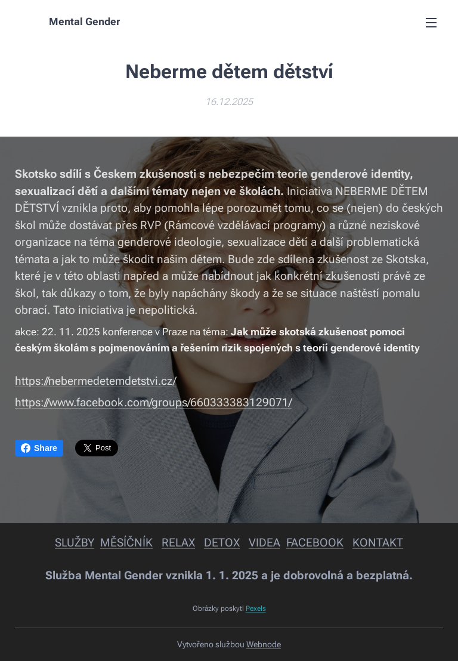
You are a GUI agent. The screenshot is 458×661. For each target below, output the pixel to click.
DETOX (222, 542)
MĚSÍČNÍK (126, 542)
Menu (431, 22)
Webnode (263, 644)
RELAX (178, 542)
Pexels (256, 608)
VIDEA (264, 542)
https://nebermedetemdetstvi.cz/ (95, 381)
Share (39, 448)
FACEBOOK (315, 542)
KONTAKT (377, 542)
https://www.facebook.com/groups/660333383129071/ (153, 402)
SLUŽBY (74, 542)
